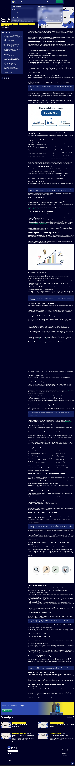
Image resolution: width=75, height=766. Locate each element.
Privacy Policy (18, 758)
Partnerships (65, 753)
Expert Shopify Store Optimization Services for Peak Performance (20, 8)
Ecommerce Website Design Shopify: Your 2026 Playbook (62, 725)
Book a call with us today (46, 699)
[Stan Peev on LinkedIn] (8, 753)
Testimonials (65, 755)
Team (66, 751)
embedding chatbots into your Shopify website (38, 223)
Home (2, 8)
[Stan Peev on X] (10, 753)
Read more (14, 731)
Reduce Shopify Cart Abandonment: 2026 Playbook (23, 736)
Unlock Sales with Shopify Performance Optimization (22, 725)
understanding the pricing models (51, 486)
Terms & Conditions (11, 758)
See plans (59, 1)
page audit (71, 71)
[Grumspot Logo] (17, 2)
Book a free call (7, 710)
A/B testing (66, 390)
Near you (64, 749)
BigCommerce (68, 421)
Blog (5, 8)
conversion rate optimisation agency (43, 338)
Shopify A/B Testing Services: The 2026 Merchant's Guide (60, 736)
